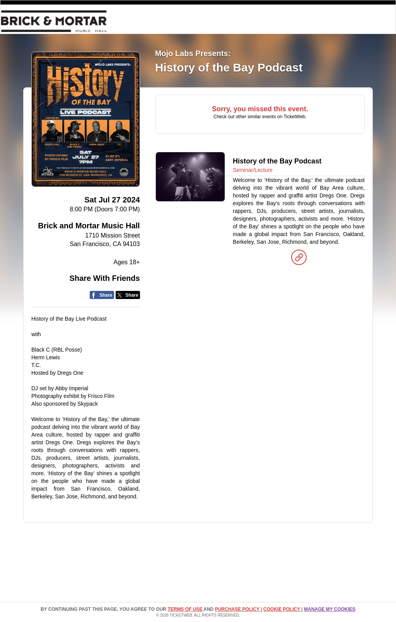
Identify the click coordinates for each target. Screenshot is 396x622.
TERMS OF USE (185, 609)
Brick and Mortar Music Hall (89, 225)
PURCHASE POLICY (238, 609)
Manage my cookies (329, 609)
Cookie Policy (282, 609)
